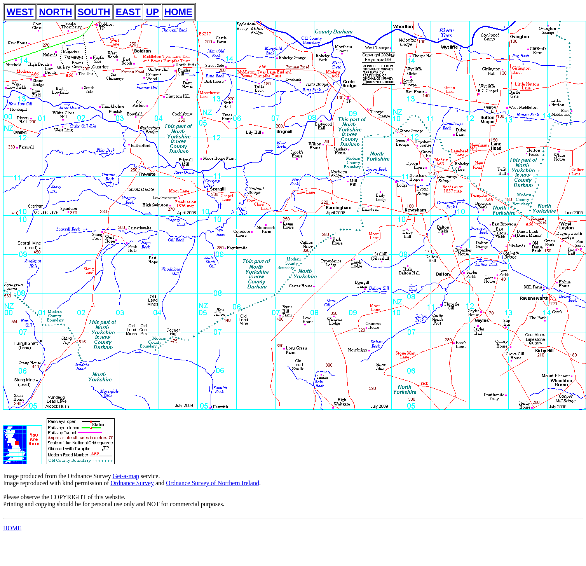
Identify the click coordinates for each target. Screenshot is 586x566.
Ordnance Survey (132, 483)
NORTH (55, 12)
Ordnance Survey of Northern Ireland (212, 483)
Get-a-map (126, 476)
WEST (20, 12)
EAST (128, 12)
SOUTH (94, 12)
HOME (178, 12)
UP (152, 12)
